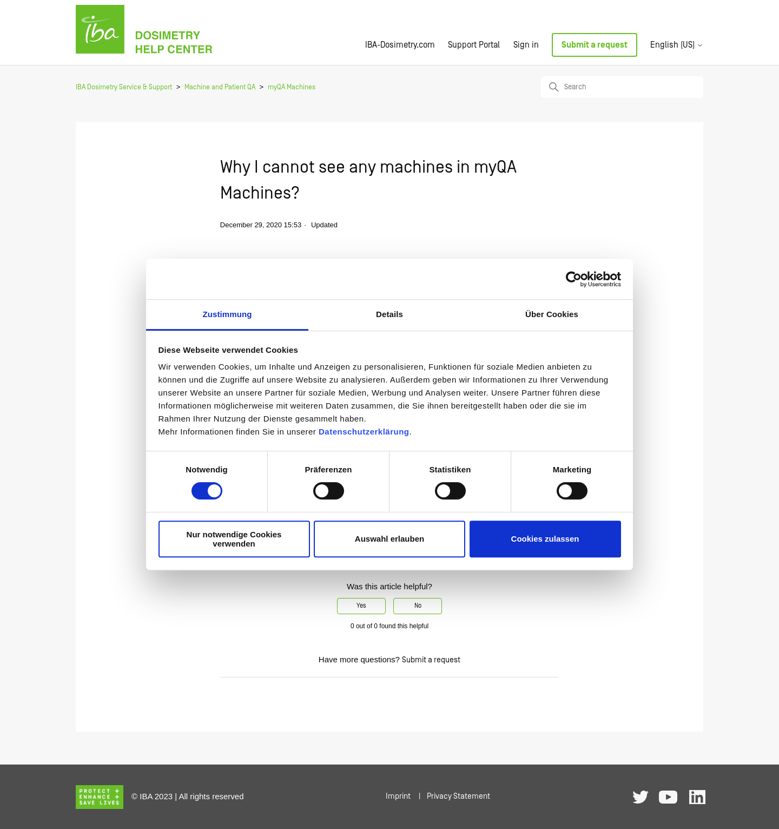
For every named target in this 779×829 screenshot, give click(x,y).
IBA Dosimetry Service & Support (124, 87)
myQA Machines (291, 87)
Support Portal (474, 45)
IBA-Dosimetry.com (400, 45)
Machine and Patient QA (219, 87)
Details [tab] (389, 314)
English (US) (676, 45)
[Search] (622, 87)
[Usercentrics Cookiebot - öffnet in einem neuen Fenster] (573, 279)
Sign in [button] (526, 45)
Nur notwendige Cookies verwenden (234, 539)
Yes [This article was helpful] (361, 605)
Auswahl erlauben (389, 539)
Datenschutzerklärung (364, 431)
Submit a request (595, 45)
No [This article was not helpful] (417, 605)
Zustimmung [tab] (227, 314)
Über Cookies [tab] (551, 314)
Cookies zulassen (545, 539)
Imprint (398, 796)
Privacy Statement (458, 796)
